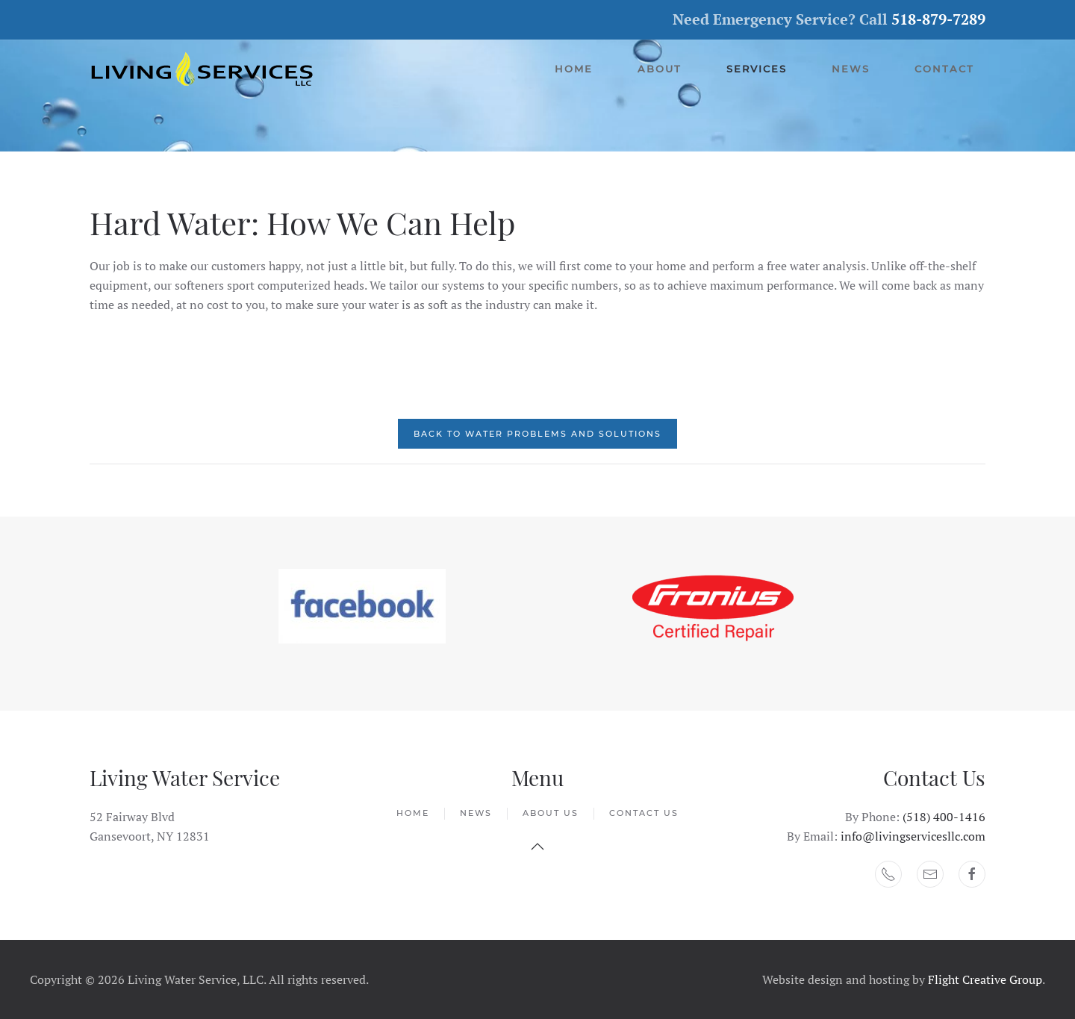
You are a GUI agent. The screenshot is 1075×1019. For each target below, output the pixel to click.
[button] (537, 846)
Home (574, 69)
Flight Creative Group (985, 979)
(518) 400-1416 (944, 816)
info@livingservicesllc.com (913, 836)
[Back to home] (203, 69)
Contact (944, 69)
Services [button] (756, 69)
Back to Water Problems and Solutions (537, 434)
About (660, 69)
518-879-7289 (938, 19)
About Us (551, 813)
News (851, 69)
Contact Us (644, 813)
